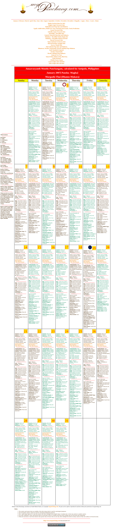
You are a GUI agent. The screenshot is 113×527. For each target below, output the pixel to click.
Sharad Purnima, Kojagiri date (56, 43)
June (38, 21)
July (41, 21)
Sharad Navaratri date (56, 40)
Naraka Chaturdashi (56, 52)
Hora (87, 21)
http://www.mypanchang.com (51, 520)
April (31, 21)
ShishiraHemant (33, 98)
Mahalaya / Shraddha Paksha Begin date (56, 37)
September (51, 21)
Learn (92, 21)
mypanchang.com (56, 16)
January (15, 21)
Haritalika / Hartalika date (56, 33)
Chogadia (77, 21)
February (21, 21)
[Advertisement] (12, 7)
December (70, 21)
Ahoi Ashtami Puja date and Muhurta (56, 47)
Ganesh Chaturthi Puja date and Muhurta (56, 35)
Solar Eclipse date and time (56, 63)
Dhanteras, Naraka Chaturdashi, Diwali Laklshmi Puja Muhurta (56, 48)
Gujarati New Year (56, 55)
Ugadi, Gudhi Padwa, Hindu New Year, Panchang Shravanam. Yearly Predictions (56, 28)
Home (97, 21)
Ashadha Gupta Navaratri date (56, 32)
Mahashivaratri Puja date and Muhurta (56, 27)
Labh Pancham (56, 58)
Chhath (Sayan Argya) (56, 60)
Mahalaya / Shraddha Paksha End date (56, 38)
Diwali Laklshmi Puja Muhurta (56, 53)
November (64, 21)
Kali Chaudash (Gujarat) (56, 50)
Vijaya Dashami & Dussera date (56, 42)
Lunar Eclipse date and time (56, 61)
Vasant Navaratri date (56, 30)
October (57, 21)
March (27, 21)
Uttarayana (33, 96)
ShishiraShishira (101, 261)
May (34, 21)
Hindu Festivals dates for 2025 (56, 23)
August (46, 21)
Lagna (83, 21)
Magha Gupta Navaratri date (56, 25)
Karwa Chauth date (56, 45)
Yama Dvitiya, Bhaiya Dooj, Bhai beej (56, 56)
